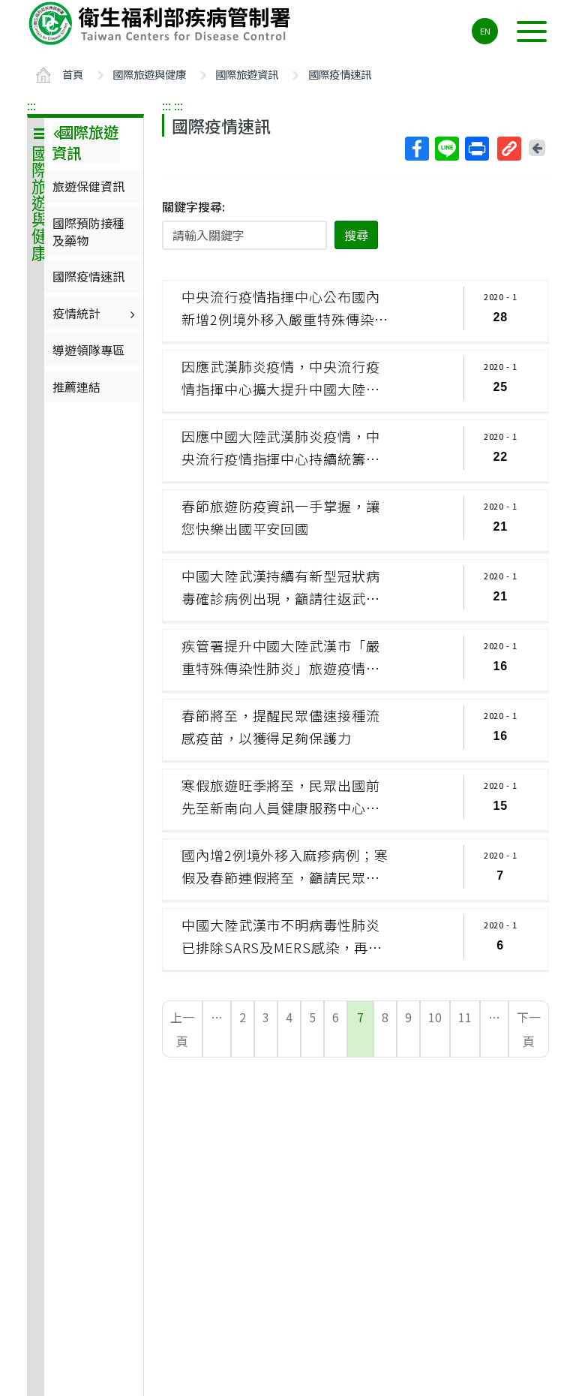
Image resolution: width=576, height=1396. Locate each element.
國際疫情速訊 (339, 74)
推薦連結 (76, 387)
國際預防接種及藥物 (88, 231)
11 (465, 1017)
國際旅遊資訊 (246, 74)
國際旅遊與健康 (149, 74)
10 (435, 1017)
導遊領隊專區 (88, 350)
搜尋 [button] (356, 235)
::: (31, 105)
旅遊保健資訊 (88, 186)
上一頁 (182, 1029)
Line (446, 149)
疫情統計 (95, 313)
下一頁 (529, 1029)
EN (485, 31)
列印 (476, 149)
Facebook (416, 149)
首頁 (72, 74)
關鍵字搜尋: (193, 206)
